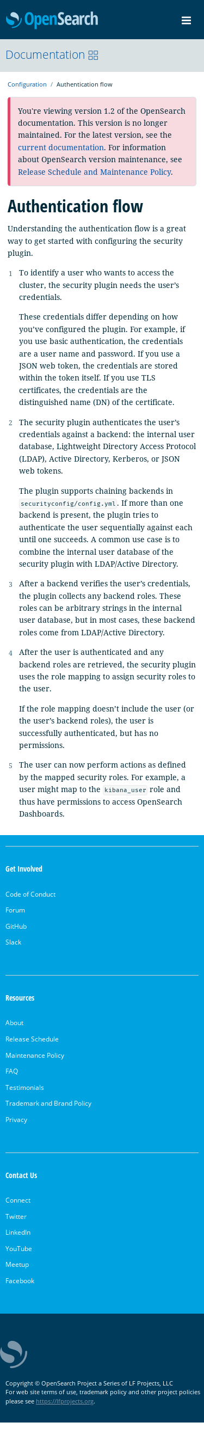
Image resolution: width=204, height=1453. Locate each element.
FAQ (11, 1071)
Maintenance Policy (34, 1055)
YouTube (18, 1248)
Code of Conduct (30, 894)
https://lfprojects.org (65, 1401)
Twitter (16, 1216)
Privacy (16, 1119)
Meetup (17, 1264)
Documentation (52, 54)
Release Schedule (32, 1039)
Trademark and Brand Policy (48, 1103)
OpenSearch (52, 20)
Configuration (27, 84)
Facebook (19, 1280)
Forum (15, 910)
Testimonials (24, 1087)
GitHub (16, 926)
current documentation (61, 147)
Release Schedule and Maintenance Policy (94, 172)
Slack (13, 942)
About (14, 1022)
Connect (17, 1200)
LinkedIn (17, 1232)
